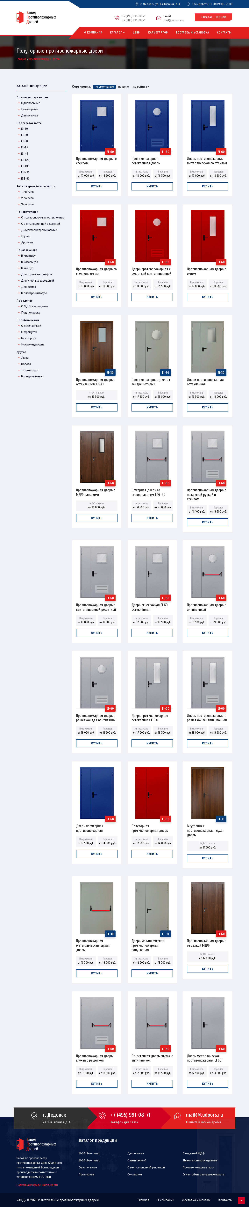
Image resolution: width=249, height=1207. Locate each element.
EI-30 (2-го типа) (89, 1160)
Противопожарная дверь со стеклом (96, 160)
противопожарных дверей (79, 1200)
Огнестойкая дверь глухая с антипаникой (152, 1057)
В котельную (29, 262)
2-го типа (27, 198)
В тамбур (27, 268)
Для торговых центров (36, 274)
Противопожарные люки (198, 1167)
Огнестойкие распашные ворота (203, 1174)
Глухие (25, 236)
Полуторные (29, 109)
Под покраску (30, 312)
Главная (22, 59)
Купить (96, 186)
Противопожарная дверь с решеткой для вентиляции (96, 717)
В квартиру (28, 255)
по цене (123, 86)
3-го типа (27, 204)
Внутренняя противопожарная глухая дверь (205, 827)
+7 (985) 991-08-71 (134, 20)
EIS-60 (25, 178)
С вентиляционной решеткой (40, 224)
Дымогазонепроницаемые (39, 230)
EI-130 (25, 166)
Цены (136, 32)
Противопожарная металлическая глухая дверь (93, 942)
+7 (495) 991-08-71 (134, 16)
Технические (29, 370)
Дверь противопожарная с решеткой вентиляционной (151, 270)
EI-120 (25, 160)
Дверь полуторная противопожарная (89, 827)
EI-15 (24, 147)
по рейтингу (141, 86)
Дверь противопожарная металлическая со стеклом (207, 160)
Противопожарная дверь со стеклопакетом (96, 270)
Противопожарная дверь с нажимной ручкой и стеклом (206, 491)
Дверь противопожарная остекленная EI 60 (150, 717)
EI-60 (24, 128)
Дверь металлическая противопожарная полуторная (148, 942)
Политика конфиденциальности (37, 1185)
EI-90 (24, 141)
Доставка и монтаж (196, 1200)
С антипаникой (31, 326)
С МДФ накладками (34, 306)
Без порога (28, 338)
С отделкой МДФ (194, 1153)
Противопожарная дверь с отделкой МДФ (206, 942)
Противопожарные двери (44, 59)
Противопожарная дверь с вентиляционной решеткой (96, 606)
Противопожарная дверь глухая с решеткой (94, 1057)
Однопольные (30, 103)
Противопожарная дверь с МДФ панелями (95, 491)
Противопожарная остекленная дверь (146, 160)
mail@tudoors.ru (174, 20)
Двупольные (29, 115)
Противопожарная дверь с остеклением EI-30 (95, 381)
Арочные (27, 242)
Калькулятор (158, 32)
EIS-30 (25, 172)
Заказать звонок (213, 17)
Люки (25, 357)
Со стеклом (134, 1174)
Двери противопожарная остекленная (205, 381)
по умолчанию (104, 86)
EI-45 (24, 153)
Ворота (26, 364)
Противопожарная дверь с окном (206, 270)
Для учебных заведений (37, 280)
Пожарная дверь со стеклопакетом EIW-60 (148, 491)
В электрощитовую (34, 293)
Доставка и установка (192, 32)
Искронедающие (32, 344)
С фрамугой (29, 332)
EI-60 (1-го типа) (89, 1153)
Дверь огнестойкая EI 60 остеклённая (150, 606)
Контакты (224, 32)
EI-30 (24, 135)
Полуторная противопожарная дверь (150, 827)
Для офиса (28, 287)
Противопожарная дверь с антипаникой (206, 606)
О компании (93, 32)
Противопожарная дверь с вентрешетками (151, 381)
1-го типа (27, 192)
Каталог (117, 32)
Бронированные (32, 376)
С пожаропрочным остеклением (42, 217)
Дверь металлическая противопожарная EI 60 (204, 1057)
